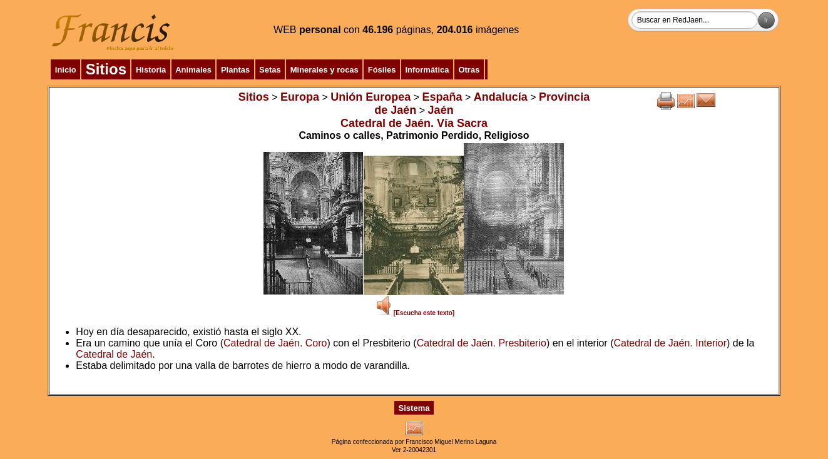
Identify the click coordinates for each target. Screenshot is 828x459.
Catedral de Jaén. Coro (275, 343)
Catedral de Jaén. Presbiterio (481, 343)
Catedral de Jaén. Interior (670, 343)
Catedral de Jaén (114, 354)
